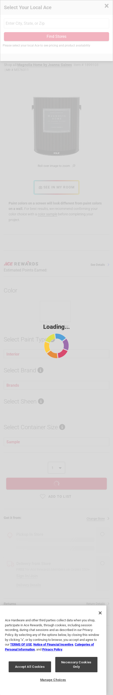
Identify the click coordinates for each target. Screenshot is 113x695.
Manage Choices (53, 680)
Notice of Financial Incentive (53, 644)
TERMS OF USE (21, 644)
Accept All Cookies (30, 667)
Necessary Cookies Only (76, 664)
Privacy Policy (52, 649)
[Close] (100, 612)
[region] (53, 650)
